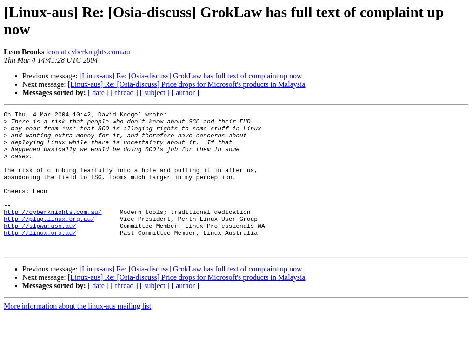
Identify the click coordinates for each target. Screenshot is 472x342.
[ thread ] (124, 93)
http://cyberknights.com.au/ (53, 232)
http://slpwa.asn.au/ (40, 249)
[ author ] (185, 93)
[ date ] (98, 93)
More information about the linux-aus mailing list (77, 334)
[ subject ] (155, 93)
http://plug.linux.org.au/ (49, 241)
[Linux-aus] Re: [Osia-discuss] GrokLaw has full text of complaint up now (191, 76)
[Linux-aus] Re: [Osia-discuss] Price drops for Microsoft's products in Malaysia (187, 84)
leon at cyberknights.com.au (88, 52)
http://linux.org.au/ (40, 257)
